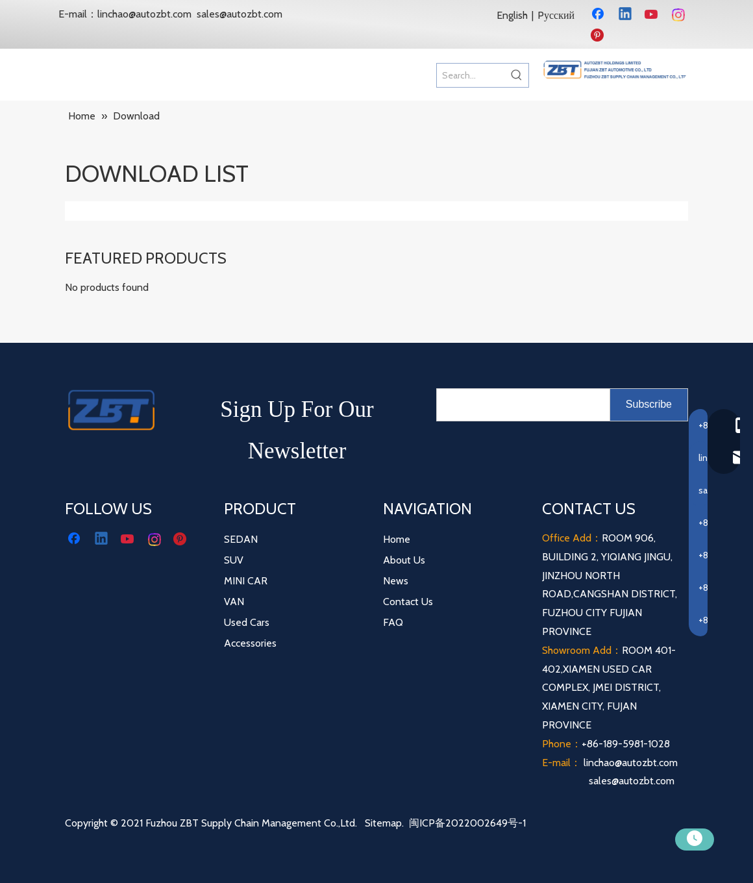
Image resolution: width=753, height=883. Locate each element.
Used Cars (246, 622)
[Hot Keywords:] (516, 75)
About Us (404, 560)
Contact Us (408, 601)
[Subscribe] (649, 404)
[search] (520, 405)
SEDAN (241, 539)
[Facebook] (599, 15)
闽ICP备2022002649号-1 (467, 823)
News (395, 581)
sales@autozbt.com (239, 14)
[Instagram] (679, 15)
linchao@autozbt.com (144, 14)
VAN (234, 601)
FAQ (393, 622)
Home (396, 539)
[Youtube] (652, 15)
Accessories (250, 643)
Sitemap (383, 823)
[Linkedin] (625, 15)
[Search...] (471, 75)
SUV (233, 560)
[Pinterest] (599, 35)
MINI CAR (245, 581)
